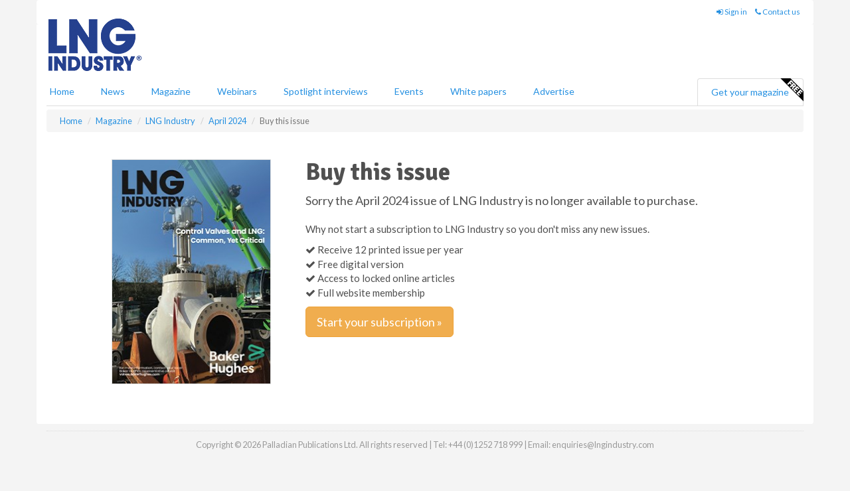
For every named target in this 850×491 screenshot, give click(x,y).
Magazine (171, 91)
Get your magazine (757, 90)
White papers (478, 91)
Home (62, 91)
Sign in (732, 11)
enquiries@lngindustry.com (603, 444)
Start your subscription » (379, 322)
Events (409, 91)
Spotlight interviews (326, 91)
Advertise (553, 91)
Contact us (777, 11)
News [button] (113, 91)
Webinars (237, 91)
